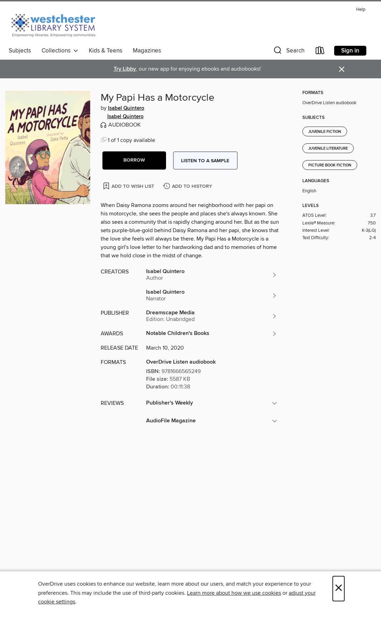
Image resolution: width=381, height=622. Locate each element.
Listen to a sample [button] (205, 161)
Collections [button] (60, 51)
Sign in (350, 51)
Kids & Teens (105, 51)
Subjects (20, 51)
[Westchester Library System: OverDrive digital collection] (57, 24)
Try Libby (125, 69)
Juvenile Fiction (324, 131)
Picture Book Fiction (329, 165)
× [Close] (338, 589)
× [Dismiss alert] (341, 69)
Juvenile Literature (328, 148)
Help (360, 9)
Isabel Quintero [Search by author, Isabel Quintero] (126, 108)
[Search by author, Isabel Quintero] (212, 274)
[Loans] (320, 52)
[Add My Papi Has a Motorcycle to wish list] (129, 186)
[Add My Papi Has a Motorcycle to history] (188, 186)
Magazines (147, 51)
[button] (288, 52)
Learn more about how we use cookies (234, 592)
